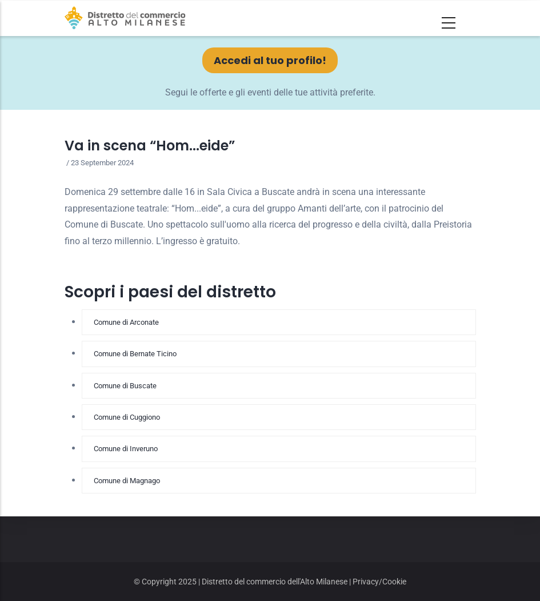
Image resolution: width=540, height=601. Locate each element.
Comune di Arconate (126, 322)
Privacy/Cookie (379, 581)
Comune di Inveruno (126, 448)
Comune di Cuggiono (127, 417)
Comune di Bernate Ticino (135, 353)
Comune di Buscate (125, 385)
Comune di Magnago (127, 480)
